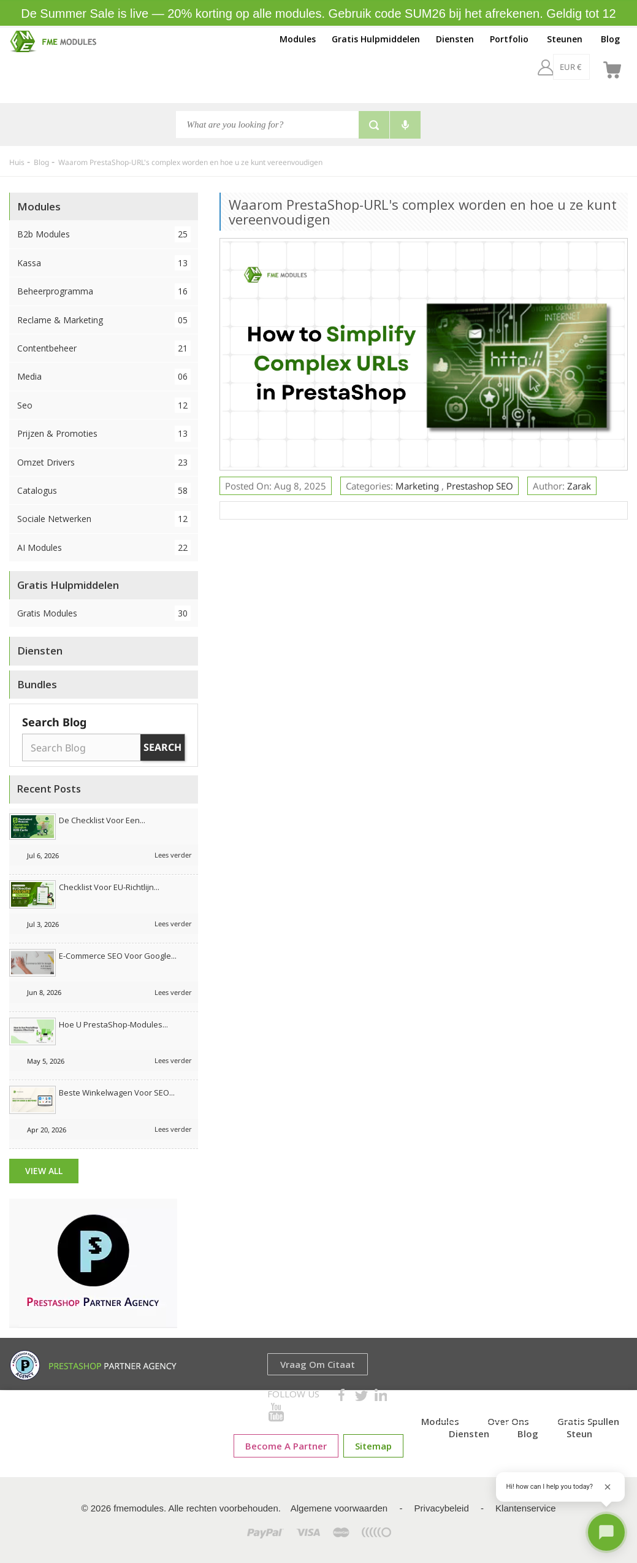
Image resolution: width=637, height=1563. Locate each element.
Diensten (455, 39)
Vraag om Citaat (317, 1364)
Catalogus (104, 490)
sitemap (373, 1446)
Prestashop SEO (479, 486)
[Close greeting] (607, 1487)
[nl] (581, 67)
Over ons (508, 1421)
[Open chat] (606, 1532)
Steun (579, 1433)
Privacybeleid (441, 1508)
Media (104, 376)
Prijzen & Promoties (104, 433)
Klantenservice (525, 1508)
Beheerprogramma (104, 291)
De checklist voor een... (102, 820)
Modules (298, 39)
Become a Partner (286, 1446)
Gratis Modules (104, 613)
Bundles (37, 684)
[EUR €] (538, 67)
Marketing (418, 486)
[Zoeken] (267, 124)
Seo (104, 405)
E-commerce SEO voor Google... (118, 955)
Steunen (564, 39)
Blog (610, 39)
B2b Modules (104, 234)
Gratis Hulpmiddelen (376, 39)
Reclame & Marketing (104, 320)
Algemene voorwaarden (339, 1508)
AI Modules (104, 547)
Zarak (579, 486)
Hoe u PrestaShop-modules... (113, 1024)
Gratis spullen (588, 1421)
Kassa (104, 263)
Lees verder (173, 854)
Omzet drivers (104, 462)
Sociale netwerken (104, 518)
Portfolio (509, 39)
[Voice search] (405, 125)
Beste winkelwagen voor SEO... (117, 1092)
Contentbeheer (104, 348)
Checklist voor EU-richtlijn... (109, 887)
